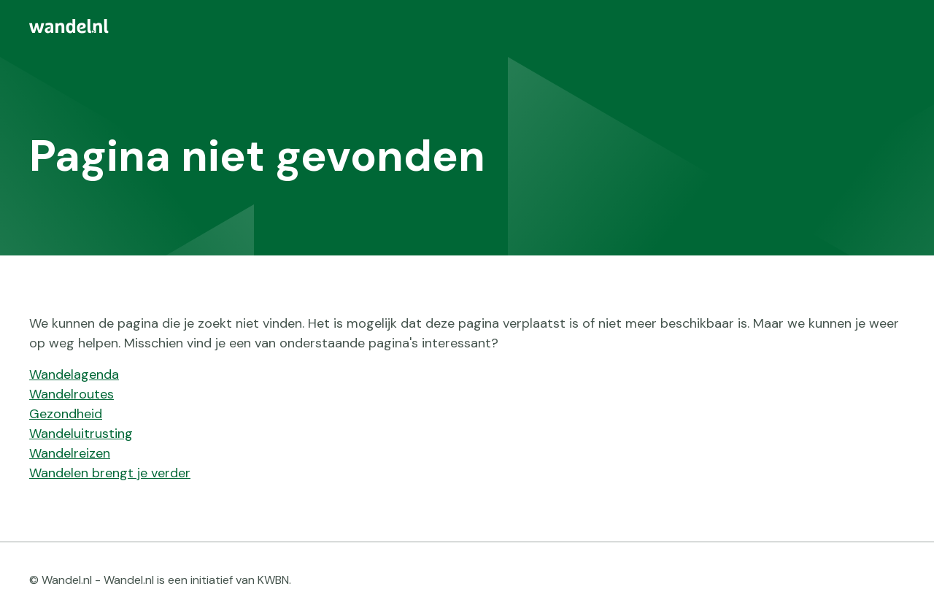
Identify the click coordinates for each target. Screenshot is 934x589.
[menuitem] (467, 26)
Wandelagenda (74, 374)
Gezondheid (65, 414)
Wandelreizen (69, 453)
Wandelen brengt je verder (109, 473)
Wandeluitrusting (81, 433)
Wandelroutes (71, 394)
